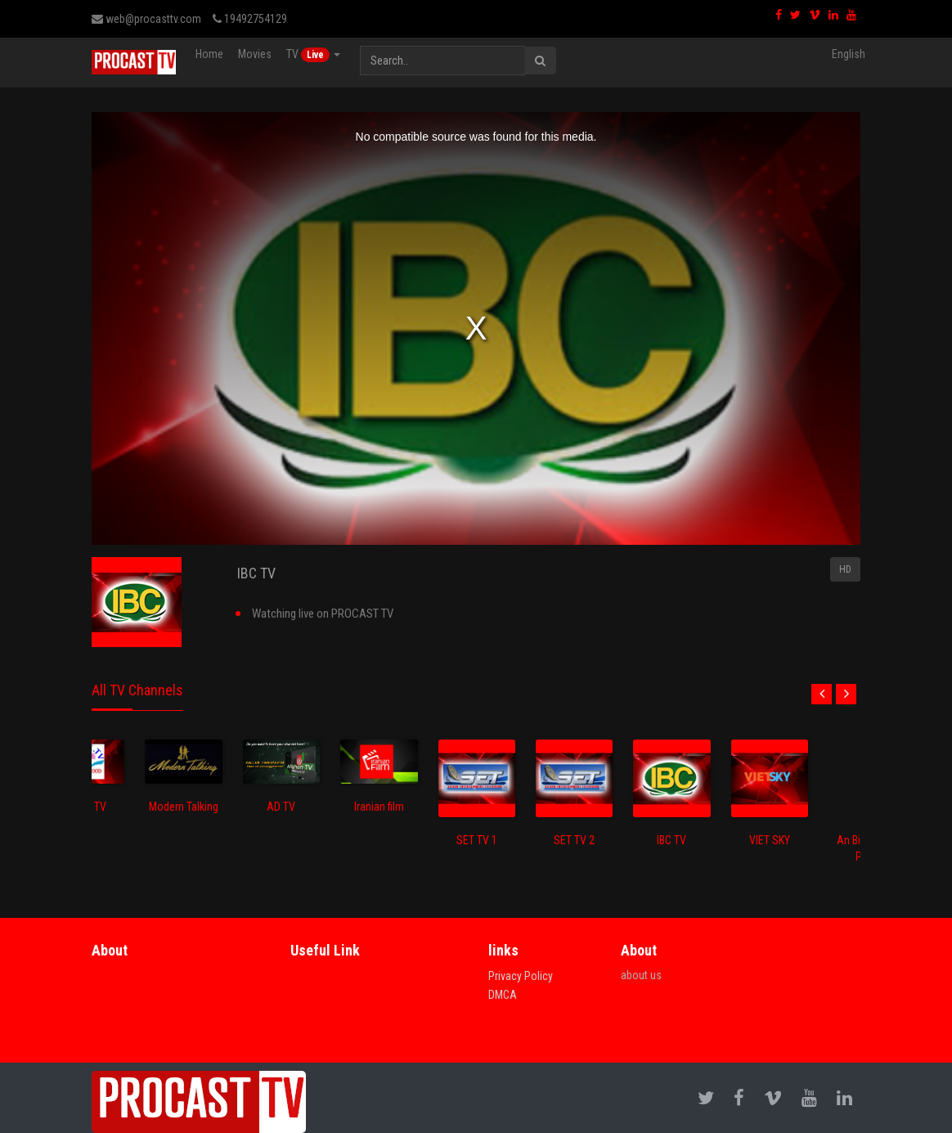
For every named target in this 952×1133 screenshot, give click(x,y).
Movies (255, 54)
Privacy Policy (520, 975)
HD (845, 569)
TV (313, 54)
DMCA (502, 994)
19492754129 (250, 18)
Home (209, 54)
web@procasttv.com (146, 18)
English (848, 54)
